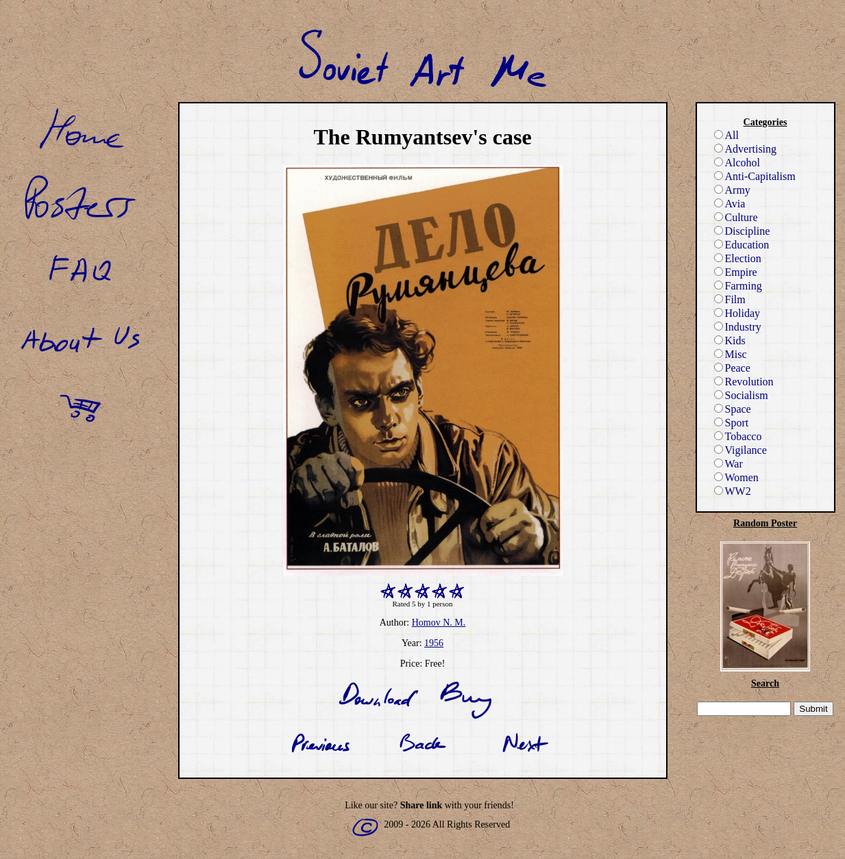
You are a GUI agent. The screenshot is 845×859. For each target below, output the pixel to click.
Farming (738, 286)
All (726, 135)
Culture (736, 217)
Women (736, 477)
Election (737, 258)
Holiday (737, 313)
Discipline (742, 231)
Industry (737, 327)
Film (730, 299)
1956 (433, 643)
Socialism (741, 395)
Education (742, 245)
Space (732, 409)
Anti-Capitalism (755, 176)
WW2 (732, 491)
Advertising (745, 149)
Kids (730, 340)
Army (732, 190)
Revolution (744, 381)
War (728, 464)
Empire (735, 272)
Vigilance (740, 450)
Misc (730, 354)
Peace (732, 368)
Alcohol (737, 162)
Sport (731, 422)
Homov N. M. (439, 622)
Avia (730, 203)
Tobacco (738, 436)
